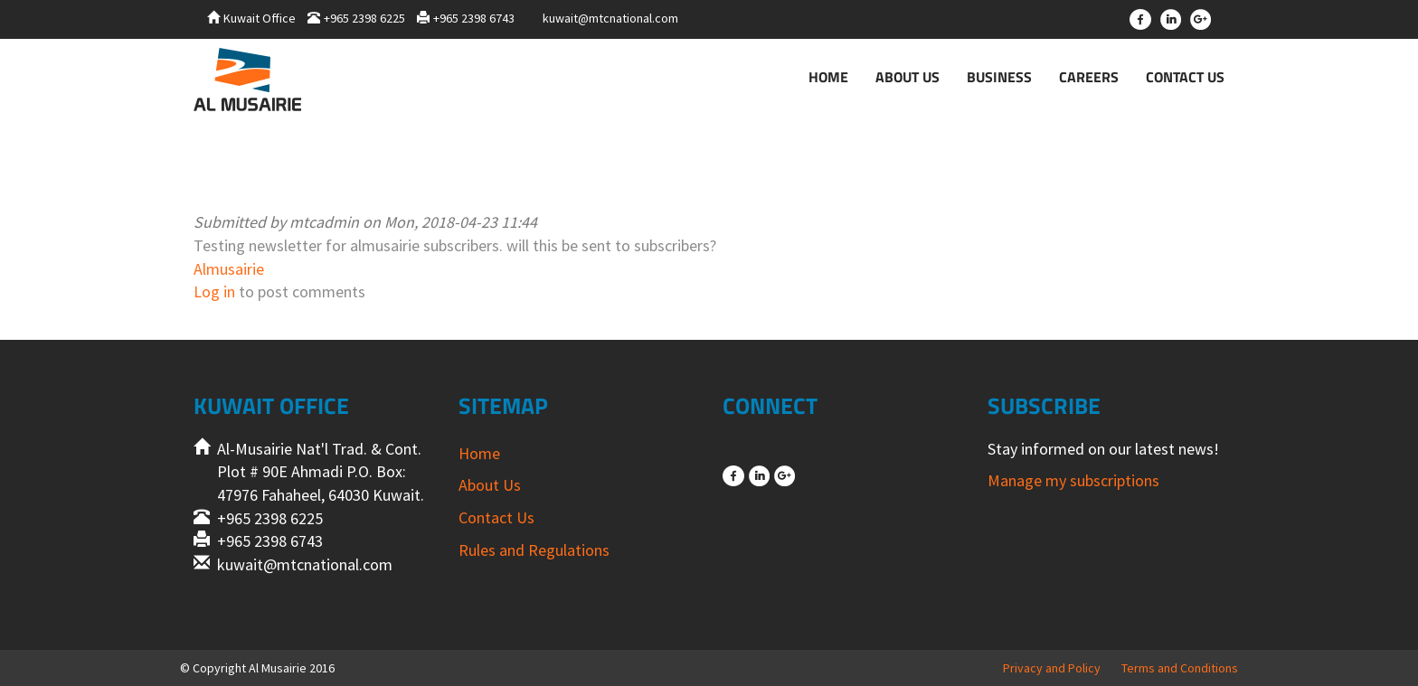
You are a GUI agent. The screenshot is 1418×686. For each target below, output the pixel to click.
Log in (214, 291)
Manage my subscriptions (1073, 480)
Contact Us (1185, 77)
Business (999, 77)
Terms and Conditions (1179, 668)
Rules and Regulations (534, 550)
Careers (1089, 77)
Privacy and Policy (1052, 668)
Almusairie (229, 268)
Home (828, 77)
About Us (907, 77)
